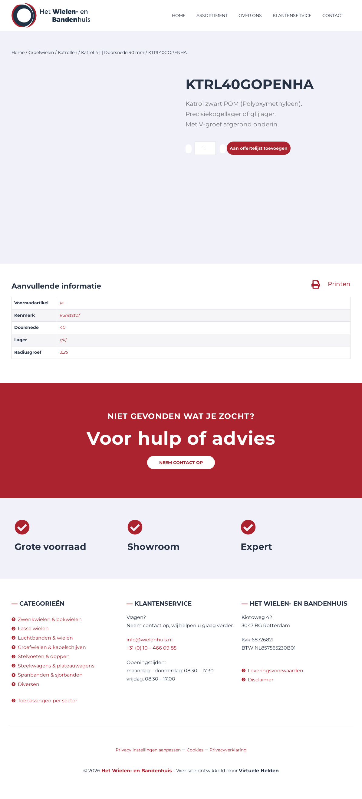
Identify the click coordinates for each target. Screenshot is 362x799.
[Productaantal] (205, 148)
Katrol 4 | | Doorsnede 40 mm (112, 52)
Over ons (250, 15)
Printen (339, 284)
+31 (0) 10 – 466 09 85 (151, 648)
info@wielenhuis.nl (150, 640)
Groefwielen (41, 52)
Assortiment (212, 15)
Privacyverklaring (228, 750)
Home (179, 15)
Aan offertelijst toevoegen (263, 148)
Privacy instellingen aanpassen (148, 750)
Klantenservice (292, 15)
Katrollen (67, 52)
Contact (332, 15)
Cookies (195, 750)
